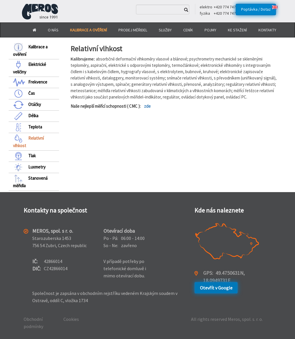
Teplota (27, 127)
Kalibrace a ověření (30, 50)
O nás (53, 30)
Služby (165, 30)
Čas (24, 94)
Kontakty (267, 30)
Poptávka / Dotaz (256, 9)
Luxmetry (29, 167)
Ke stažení (237, 30)
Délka (25, 116)
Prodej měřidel (132, 30)
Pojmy (210, 30)
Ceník (188, 30)
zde (147, 106)
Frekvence (30, 82)
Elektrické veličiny (29, 68)
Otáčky (27, 105)
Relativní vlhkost (28, 141)
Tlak (24, 156)
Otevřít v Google (216, 288)
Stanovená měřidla (30, 181)
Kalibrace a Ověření (88, 30)
